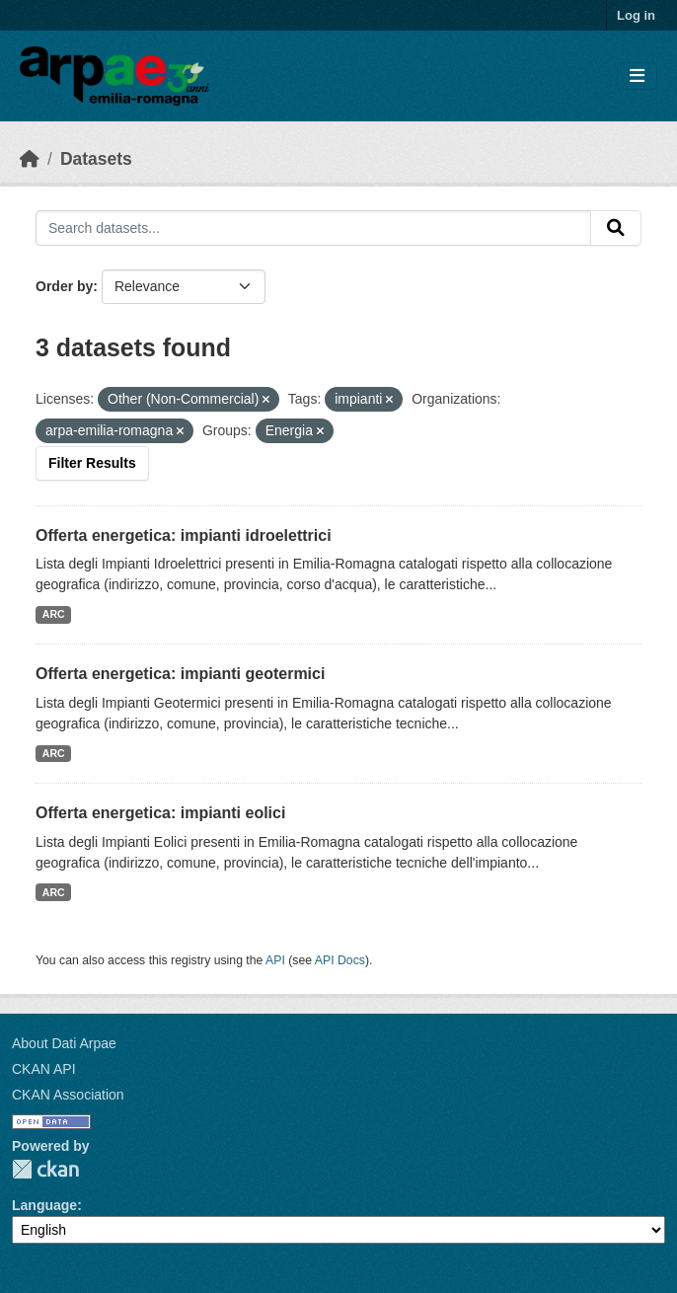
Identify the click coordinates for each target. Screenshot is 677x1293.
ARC (53, 614)
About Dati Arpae (64, 1043)
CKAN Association (68, 1095)
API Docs (340, 960)
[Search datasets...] (313, 228)
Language (44, 1205)
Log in (636, 15)
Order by (64, 286)
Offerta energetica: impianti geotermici (180, 673)
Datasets (96, 159)
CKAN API (44, 1069)
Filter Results (92, 463)
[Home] (29, 159)
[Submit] (615, 228)
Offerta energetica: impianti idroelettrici (184, 535)
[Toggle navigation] (637, 76)
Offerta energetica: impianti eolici (160, 812)
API (275, 960)
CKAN (45, 1169)
